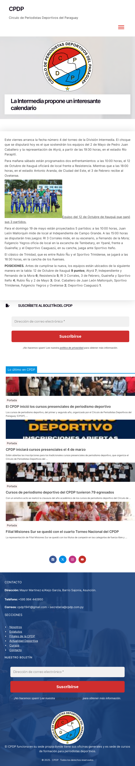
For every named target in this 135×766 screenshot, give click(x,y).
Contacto (15, 650)
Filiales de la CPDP (22, 636)
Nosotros (15, 627)
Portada (12, 400)
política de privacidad (71, 347)
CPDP (55, 759)
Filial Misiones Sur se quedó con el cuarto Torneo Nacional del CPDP (62, 532)
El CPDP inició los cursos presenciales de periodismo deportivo (58, 407)
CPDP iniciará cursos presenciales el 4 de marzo (46, 450)
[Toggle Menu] (121, 27)
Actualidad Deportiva (23, 641)
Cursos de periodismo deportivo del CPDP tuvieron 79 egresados (60, 492)
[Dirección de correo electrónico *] (70, 321)
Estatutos (15, 631)
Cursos (14, 645)
